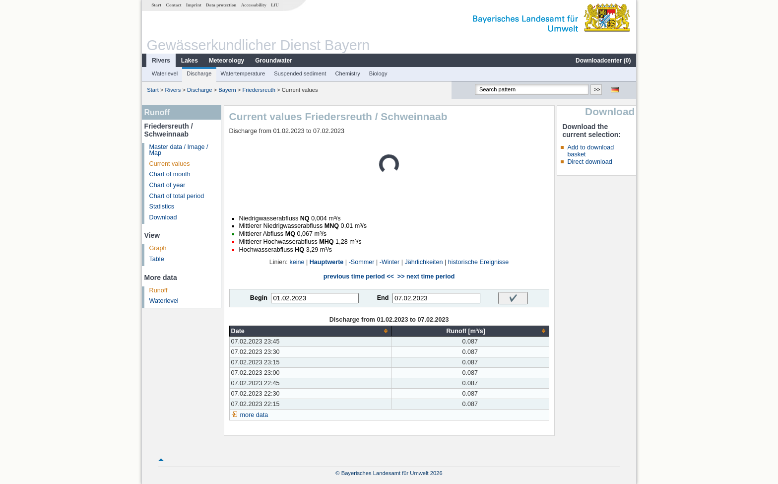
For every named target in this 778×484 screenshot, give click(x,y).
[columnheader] (310, 331)
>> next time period (425, 276)
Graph (158, 248)
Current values (169, 163)
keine (296, 262)
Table (156, 259)
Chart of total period (176, 196)
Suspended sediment (300, 73)
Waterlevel (165, 73)
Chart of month (170, 174)
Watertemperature (243, 73)
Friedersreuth (258, 90)
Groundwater (273, 60)
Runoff (158, 290)
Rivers (161, 60)
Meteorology (226, 60)
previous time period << (359, 276)
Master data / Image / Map (178, 150)
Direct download (589, 161)
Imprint (193, 4)
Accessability (253, 4)
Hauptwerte (327, 262)
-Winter (390, 262)
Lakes (189, 60)
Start (156, 4)
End (383, 297)
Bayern (227, 90)
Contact (173, 4)
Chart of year (167, 185)
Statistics (161, 206)
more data (254, 415)
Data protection (221, 4)
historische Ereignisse (478, 262)
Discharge (199, 73)
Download (163, 217)
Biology (378, 73)
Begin (258, 297)
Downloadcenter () (603, 60)
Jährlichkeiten (424, 262)
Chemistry (347, 73)
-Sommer (362, 262)
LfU (275, 4)
